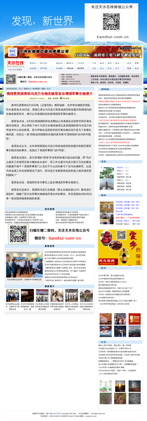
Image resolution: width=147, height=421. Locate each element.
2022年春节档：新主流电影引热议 (111, 276)
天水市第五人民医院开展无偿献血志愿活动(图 (42, 306)
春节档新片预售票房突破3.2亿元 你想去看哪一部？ (117, 301)
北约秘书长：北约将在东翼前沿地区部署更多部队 (117, 117)
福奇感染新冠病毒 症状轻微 (109, 136)
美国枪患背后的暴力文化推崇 (67, 212)
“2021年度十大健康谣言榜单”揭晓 (111, 367)
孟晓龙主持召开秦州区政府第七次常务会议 (61, 277)
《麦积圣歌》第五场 (123, 183)
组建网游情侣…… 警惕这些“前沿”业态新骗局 (115, 361)
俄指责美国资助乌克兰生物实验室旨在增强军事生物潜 (119, 95)
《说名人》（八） (122, 171)
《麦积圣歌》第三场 (123, 190)
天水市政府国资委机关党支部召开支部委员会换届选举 (65, 252)
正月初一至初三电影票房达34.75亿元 (112, 282)
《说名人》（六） (122, 180)
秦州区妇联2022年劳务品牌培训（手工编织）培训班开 (65, 271)
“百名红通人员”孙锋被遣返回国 (110, 358)
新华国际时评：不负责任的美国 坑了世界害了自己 (24, 220)
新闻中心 (27, 89)
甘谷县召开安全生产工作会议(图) (57, 274)
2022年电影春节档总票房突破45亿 (111, 279)
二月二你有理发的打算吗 (107, 374)
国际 (43, 89)
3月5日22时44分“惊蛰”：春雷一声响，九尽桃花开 (117, 371)
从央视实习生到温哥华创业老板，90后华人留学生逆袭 (119, 355)
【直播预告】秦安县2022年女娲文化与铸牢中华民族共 (65, 262)
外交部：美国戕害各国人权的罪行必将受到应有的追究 (119, 155)
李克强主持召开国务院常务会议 (110, 152)
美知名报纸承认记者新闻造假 (16, 212)
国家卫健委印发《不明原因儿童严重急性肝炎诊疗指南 (119, 130)
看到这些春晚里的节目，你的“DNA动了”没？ (115, 288)
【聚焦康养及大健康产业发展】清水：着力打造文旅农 (65, 268)
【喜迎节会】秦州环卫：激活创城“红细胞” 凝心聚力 (65, 280)
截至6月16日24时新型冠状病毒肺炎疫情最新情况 (117, 108)
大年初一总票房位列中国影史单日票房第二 (114, 294)
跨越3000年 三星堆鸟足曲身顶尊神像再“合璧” (115, 127)
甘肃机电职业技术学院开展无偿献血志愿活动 (57, 306)
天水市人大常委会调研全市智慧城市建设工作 (72, 306)
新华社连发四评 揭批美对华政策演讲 (70, 223)
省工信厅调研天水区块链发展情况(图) (59, 258)
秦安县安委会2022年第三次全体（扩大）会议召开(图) (65, 255)
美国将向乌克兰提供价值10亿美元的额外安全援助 (24, 215)
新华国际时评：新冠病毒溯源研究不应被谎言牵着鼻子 (119, 124)
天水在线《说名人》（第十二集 (128, 224)
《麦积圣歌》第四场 (123, 186)
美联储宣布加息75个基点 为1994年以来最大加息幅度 (118, 146)
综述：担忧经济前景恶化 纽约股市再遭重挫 (115, 98)
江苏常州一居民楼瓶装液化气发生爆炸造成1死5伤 (117, 352)
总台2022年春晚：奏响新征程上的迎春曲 (113, 291)
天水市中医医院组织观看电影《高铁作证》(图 (27, 306)
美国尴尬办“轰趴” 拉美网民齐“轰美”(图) (20, 217)
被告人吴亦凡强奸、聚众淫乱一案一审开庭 (114, 345)
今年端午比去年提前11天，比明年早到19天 (114, 348)
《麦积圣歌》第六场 (123, 177)
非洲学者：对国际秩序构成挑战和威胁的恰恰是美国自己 (26, 223)
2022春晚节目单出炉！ (107, 298)
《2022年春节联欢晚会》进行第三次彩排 (113, 304)
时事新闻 (36, 89)
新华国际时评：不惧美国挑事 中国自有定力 (72, 215)
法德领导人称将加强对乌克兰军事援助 (113, 114)
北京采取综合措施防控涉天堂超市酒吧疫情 (114, 149)
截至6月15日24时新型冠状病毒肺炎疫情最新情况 (117, 139)
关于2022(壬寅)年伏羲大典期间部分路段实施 (86, 306)
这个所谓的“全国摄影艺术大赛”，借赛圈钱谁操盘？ (118, 364)
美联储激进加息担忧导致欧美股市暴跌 (70, 217)
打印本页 (64, 98)
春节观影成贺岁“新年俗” (107, 285)
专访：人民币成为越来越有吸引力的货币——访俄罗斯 (119, 133)
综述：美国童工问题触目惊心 (67, 220)
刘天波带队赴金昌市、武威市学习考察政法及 (24, 280)
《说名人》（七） (122, 174)
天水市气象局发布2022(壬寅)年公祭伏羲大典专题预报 (65, 265)
